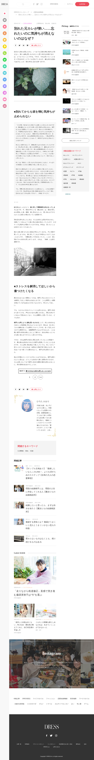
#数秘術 (81, 179)
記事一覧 (19, 744)
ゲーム (86, 704)
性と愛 (79, 704)
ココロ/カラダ (31, 704)
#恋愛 (65, 171)
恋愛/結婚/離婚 (38, 12)
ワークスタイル (84, 698)
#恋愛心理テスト (79, 159)
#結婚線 (80, 175)
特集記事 (17, 698)
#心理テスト (66, 159)
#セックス (66, 155)
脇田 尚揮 (74, 94)
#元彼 (31, 451)
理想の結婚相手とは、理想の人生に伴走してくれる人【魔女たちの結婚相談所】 (40, 491)
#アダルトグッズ (68, 167)
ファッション (50, 698)
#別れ (26, 451)
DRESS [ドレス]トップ (21, 12)
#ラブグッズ (80, 167)
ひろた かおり (43, 401)
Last (40, 377)
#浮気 (65, 179)
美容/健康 (73, 698)
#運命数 (73, 183)
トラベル (49, 704)
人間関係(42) (40, 23)
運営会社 (78, 744)
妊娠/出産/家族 (19, 704)
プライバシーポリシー (38, 744)
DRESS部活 (54, 4)
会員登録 (82, 4)
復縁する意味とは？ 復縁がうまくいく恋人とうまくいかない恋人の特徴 (41, 525)
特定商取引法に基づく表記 (65, 744)
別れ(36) (47, 23)
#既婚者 (65, 175)
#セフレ (72, 171)
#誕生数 (65, 183)
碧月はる (28, 536)
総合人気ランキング (75, 140)
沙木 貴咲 (74, 35)
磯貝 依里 (38, 630)
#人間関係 (21, 451)
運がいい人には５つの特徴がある (80, 80)
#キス (79, 163)
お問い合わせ (56, 747)
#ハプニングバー (77, 155)
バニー (73, 82)
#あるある (73, 179)
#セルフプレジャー (68, 163)
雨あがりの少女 (75, 65)
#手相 (73, 175)
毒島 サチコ (29, 466)
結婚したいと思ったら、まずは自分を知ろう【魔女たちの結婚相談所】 (41, 508)
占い (72, 704)
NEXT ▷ (35, 371)
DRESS (67, 194)
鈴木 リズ (74, 123)
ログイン (70, 4)
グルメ (41, 704)
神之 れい (28, 519)
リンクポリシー (51, 744)
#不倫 (80, 171)
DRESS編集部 (29, 486)
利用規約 (27, 744)
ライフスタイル (27, 587)
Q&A (85, 744)
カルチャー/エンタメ (61, 704)
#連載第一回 (66, 187)
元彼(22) (53, 23)
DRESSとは (46, 747)
